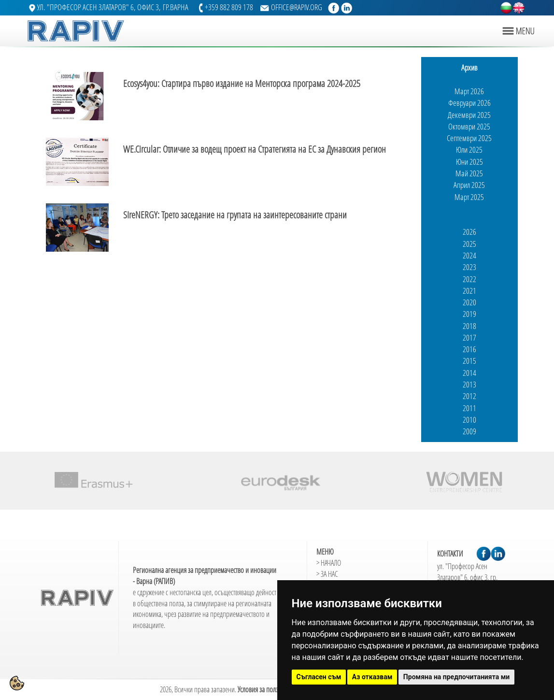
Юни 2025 (469, 161)
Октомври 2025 (469, 126)
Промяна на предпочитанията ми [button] (456, 677)
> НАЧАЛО (328, 562)
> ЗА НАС (327, 574)
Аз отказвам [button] (372, 677)
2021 (469, 290)
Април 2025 (469, 184)
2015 (469, 360)
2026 (469, 231)
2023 (469, 266)
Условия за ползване (264, 689)
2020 (469, 302)
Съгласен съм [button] (319, 677)
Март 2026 (469, 91)
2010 (469, 419)
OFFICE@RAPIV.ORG (296, 7)
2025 (469, 243)
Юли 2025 (469, 149)
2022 (469, 279)
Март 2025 (469, 196)
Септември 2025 (469, 137)
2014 (469, 372)
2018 (469, 325)
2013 (469, 384)
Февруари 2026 (469, 102)
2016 (469, 349)
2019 (469, 313)
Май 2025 (469, 173)
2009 (469, 431)
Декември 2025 (469, 114)
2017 (469, 337)
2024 (469, 255)
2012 (469, 395)
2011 (469, 408)
